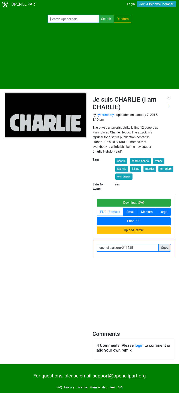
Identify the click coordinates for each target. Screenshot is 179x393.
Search (106, 19)
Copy (164, 248)
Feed (113, 387)
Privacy (69, 387)
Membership (98, 387)
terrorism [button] (166, 168)
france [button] (159, 161)
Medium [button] (147, 212)
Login (131, 4)
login (139, 345)
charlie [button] (121, 161)
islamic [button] (121, 168)
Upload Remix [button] (133, 230)
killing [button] (135, 168)
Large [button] (163, 212)
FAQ (59, 387)
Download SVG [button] (133, 203)
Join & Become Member (156, 4)
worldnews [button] (124, 176)
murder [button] (149, 168)
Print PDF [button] (133, 221)
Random (123, 19)
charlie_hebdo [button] (140, 161)
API (120, 387)
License (82, 387)
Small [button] (130, 212)
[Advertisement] (89, 56)
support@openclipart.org (119, 376)
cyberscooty (105, 115)
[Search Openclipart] (73, 19)
